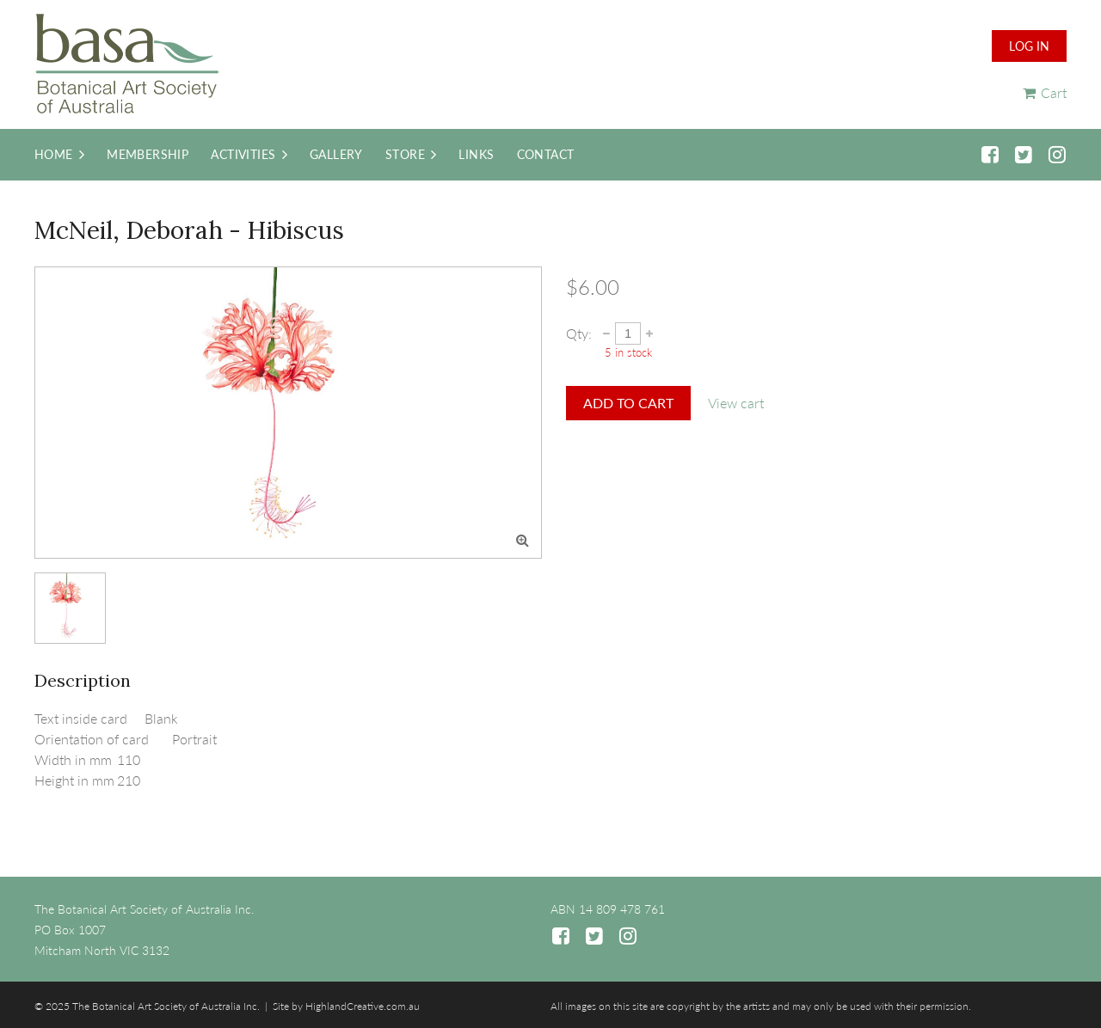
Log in (1029, 46)
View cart (736, 403)
